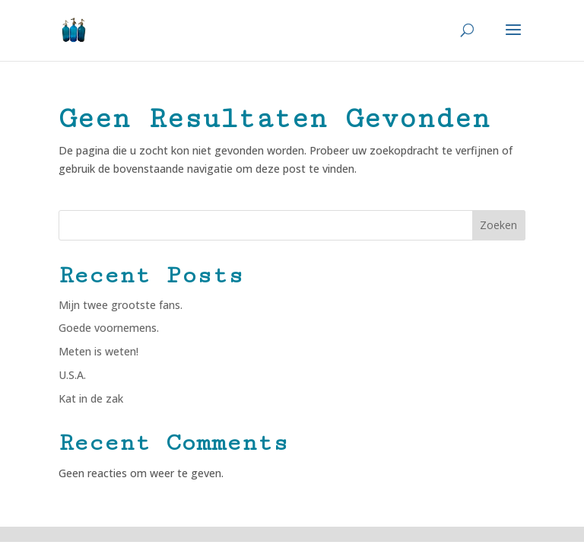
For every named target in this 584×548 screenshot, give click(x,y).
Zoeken (498, 225)
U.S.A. (72, 375)
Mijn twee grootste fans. (120, 305)
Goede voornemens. (109, 327)
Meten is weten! (98, 351)
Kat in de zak (91, 398)
